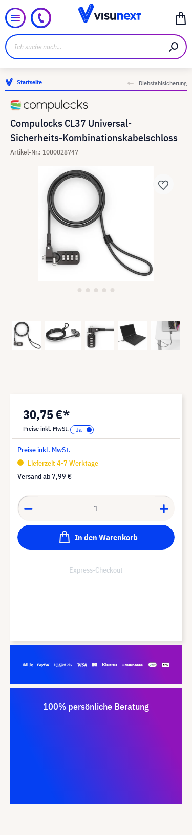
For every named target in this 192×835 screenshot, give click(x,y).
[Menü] (15, 18)
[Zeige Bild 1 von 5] (80, 290)
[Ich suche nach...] (83, 46)
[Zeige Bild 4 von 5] (104, 290)
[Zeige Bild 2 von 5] (88, 290)
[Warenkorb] (181, 18)
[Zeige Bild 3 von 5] (96, 290)
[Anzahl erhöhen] (164, 508)
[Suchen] (174, 46)
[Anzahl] (96, 508)
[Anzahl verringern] (28, 508)
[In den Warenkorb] (96, 537)
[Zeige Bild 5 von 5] (113, 290)
